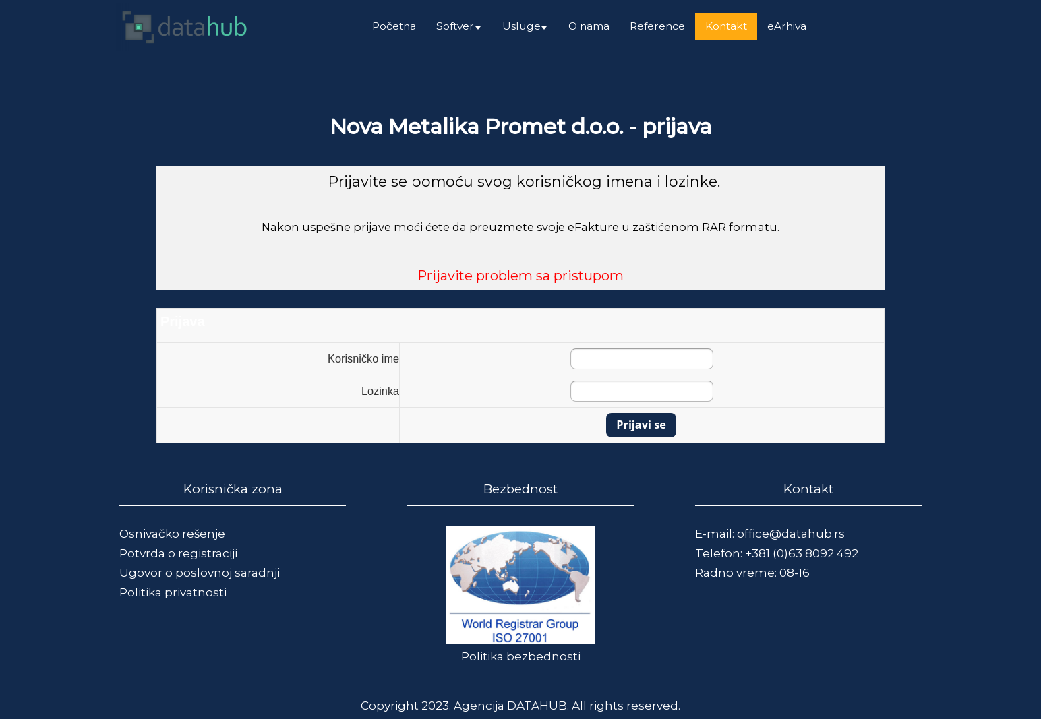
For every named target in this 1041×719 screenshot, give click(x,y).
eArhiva (786, 26)
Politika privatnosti (173, 592)
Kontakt (726, 26)
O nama (588, 26)
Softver (455, 26)
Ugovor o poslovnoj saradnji (199, 573)
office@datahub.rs (791, 533)
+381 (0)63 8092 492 (801, 553)
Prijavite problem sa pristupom (520, 276)
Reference (657, 26)
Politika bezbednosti (521, 656)
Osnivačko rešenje (172, 533)
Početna (394, 26)
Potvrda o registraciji (178, 553)
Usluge (521, 26)
